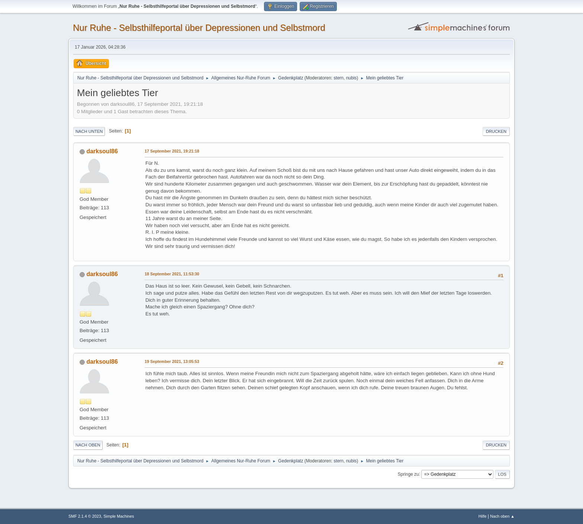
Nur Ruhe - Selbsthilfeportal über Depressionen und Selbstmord (199, 28)
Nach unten (89, 131)
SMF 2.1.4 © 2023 (84, 516)
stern (339, 78)
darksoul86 (101, 151)
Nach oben (87, 445)
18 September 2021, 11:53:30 (172, 274)
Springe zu (408, 473)
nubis (351, 78)
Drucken (496, 131)
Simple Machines (118, 516)
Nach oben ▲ (502, 516)
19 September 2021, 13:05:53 (172, 361)
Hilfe (483, 516)
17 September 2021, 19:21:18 (172, 151)
